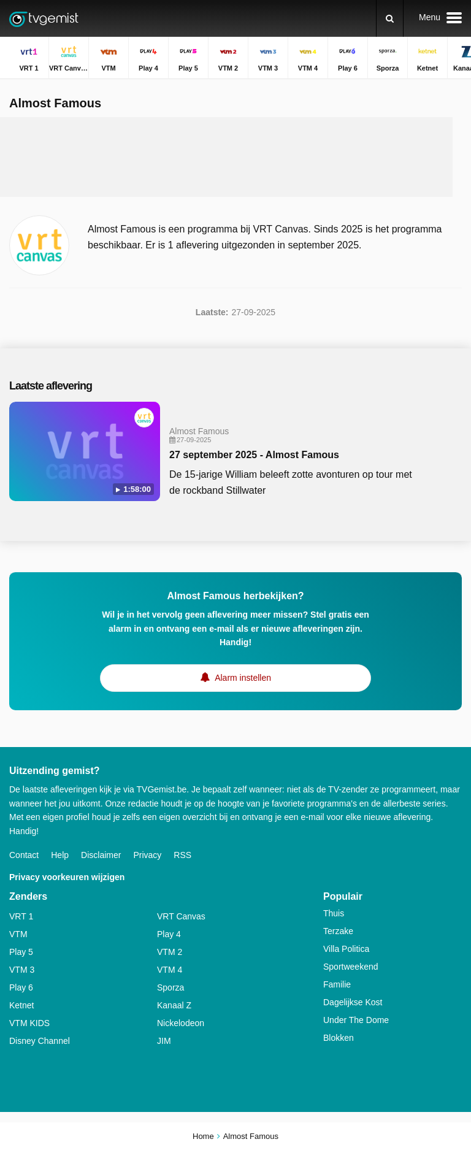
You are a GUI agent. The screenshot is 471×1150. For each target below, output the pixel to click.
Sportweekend (350, 967)
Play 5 (21, 952)
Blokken (338, 1038)
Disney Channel (39, 1041)
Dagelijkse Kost (353, 1002)
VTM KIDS (29, 1023)
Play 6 (21, 987)
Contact (24, 855)
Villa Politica (346, 949)
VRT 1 (21, 916)
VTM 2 (169, 952)
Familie (337, 984)
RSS (182, 855)
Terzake (338, 931)
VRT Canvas (181, 916)
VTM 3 (21, 970)
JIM (164, 1041)
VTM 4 (169, 970)
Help (60, 855)
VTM (18, 934)
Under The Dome (356, 1020)
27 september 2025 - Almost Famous (254, 455)
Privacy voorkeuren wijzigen (66, 877)
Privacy (147, 855)
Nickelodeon (180, 1023)
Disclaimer (101, 855)
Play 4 (169, 934)
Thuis (333, 913)
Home (203, 1136)
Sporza (170, 987)
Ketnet (21, 1005)
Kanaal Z (174, 1005)
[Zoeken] (390, 18)
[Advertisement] (235, 157)
